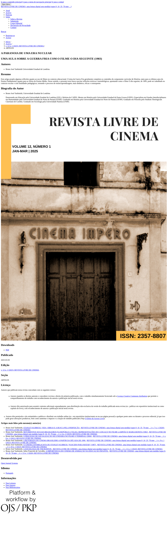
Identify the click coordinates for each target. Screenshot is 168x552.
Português (9, 473)
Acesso (8, 38)
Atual (8, 11)
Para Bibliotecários (13, 487)
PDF (7, 350)
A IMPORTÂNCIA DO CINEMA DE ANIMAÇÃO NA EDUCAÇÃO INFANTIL (77, 451)
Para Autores (10, 485)
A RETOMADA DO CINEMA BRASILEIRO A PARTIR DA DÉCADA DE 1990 (54, 440)
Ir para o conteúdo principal (11, 2)
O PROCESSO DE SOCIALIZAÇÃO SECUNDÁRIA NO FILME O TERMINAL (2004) (57, 436)
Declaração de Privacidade (20, 25)
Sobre (8, 17)
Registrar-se (10, 36)
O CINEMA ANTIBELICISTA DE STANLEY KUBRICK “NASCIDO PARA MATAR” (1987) (59, 445)
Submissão (14, 21)
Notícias (9, 15)
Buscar (3, 32)
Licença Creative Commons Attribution (132, 396)
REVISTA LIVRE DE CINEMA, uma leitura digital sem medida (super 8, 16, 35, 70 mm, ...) (36, 7)
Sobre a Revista (16, 19)
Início (8, 42)
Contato (13, 28)
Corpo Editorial (16, 23)
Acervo (8, 13)
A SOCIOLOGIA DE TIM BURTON (37, 449)
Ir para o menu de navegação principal (36, 2)
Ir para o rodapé (58, 2)
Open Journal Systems (9, 463)
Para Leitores (11, 483)
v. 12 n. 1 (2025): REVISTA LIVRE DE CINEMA (25, 46)
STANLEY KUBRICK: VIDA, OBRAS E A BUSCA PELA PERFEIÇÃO (51, 428)
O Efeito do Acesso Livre (94, 419)
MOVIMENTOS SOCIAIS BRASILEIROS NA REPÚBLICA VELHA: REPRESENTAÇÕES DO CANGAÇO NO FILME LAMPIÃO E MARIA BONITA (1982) (85, 432)
